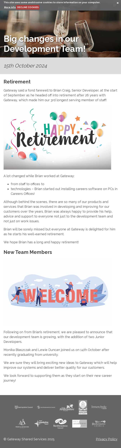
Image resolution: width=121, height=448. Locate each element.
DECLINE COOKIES (28, 7)
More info (10, 7)
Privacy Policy (106, 439)
